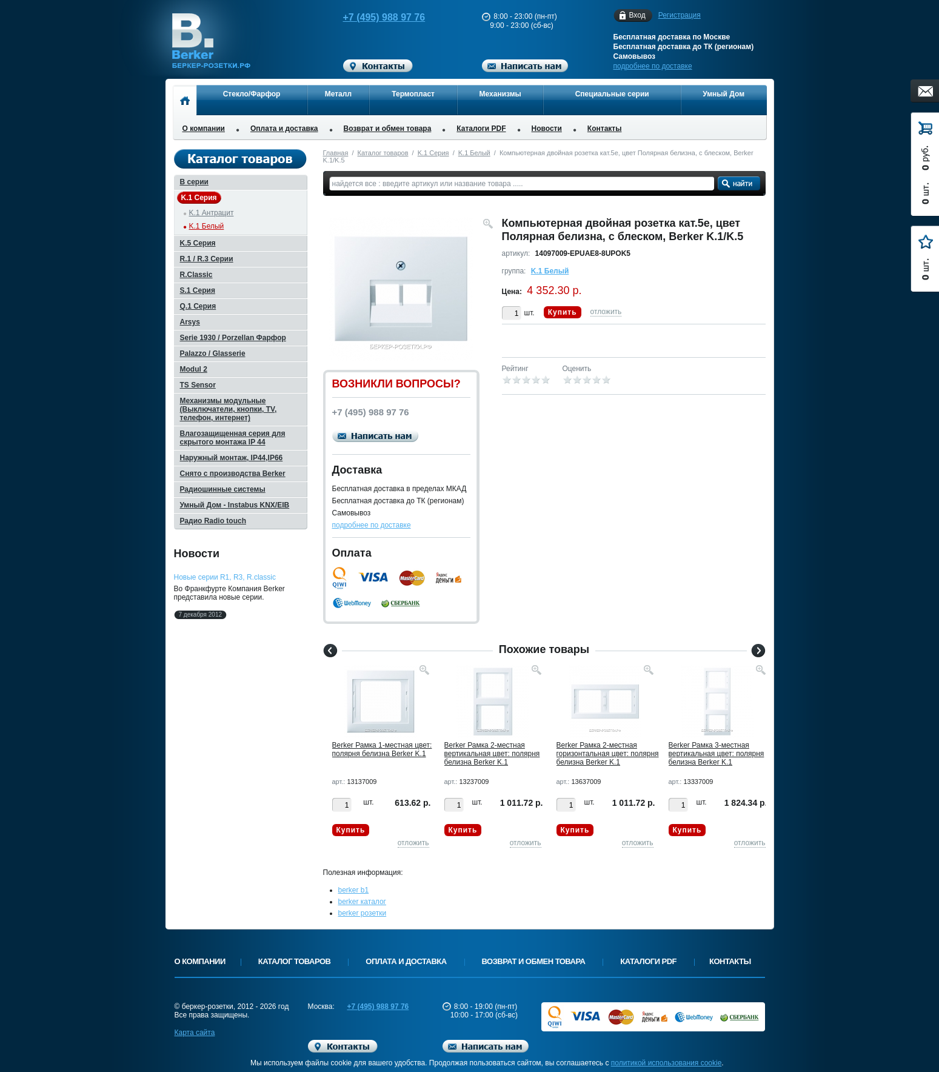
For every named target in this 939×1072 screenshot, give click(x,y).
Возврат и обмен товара (388, 128)
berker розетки (362, 913)
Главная (336, 152)
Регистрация (679, 15)
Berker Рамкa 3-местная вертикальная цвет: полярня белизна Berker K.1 (716, 753)
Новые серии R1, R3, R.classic (225, 577)
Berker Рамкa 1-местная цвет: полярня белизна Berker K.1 (382, 749)
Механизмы (500, 94)
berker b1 (353, 890)
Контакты (604, 128)
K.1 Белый (474, 152)
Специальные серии (612, 94)
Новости (547, 128)
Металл (338, 94)
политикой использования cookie (666, 1063)
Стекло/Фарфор (252, 94)
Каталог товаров (383, 152)
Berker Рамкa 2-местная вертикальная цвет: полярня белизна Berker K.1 (492, 753)
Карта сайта (195, 1032)
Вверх (812, 1034)
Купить (562, 312)
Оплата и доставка (284, 128)
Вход (637, 15)
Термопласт (413, 94)
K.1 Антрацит (211, 213)
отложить (606, 311)
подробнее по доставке (652, 66)
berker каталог (362, 901)
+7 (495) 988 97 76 (372, 17)
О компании (204, 128)
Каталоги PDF (481, 128)
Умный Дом (723, 94)
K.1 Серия (433, 152)
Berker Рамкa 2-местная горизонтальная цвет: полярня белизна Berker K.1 (607, 753)
